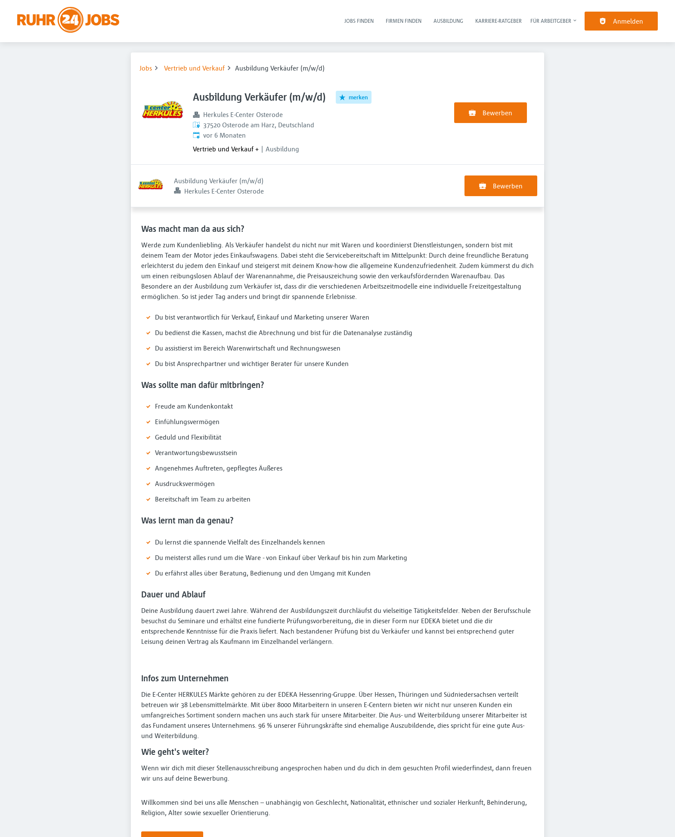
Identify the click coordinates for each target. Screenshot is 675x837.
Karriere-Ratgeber (498, 20)
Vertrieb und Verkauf (194, 68)
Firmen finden (403, 20)
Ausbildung (448, 20)
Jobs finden (359, 20)
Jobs (145, 68)
